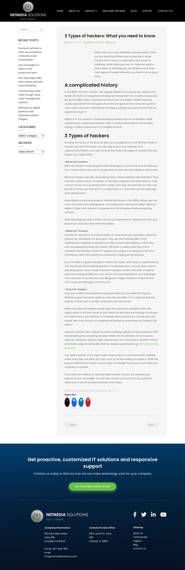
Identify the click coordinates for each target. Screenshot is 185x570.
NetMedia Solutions (95, 42)
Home (60, 10)
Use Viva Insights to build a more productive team (28, 68)
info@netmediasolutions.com (60, 548)
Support (147, 10)
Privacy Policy (106, 565)
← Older (71, 416)
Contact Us (165, 10)
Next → (152, 416)
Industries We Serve (114, 10)
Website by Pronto (123, 565)
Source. (115, 383)
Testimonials (140, 529)
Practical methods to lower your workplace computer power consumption (30, 54)
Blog (134, 10)
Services (91, 10)
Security (112, 42)
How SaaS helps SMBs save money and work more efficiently (30, 81)
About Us (74, 10)
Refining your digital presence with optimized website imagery (29, 113)
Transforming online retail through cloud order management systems (29, 96)
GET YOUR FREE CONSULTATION (92, 478)
